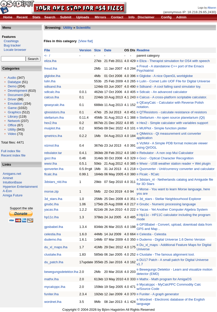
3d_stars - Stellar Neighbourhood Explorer (170, 199)
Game (12, 108)
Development (17, 90)
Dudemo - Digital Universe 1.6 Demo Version (172, 239)
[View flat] (86, 41)
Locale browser (13, 50)
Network (14, 121)
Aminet (8, 178)
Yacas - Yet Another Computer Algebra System (173, 209)
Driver (12, 99)
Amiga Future (13, 195)
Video (12, 134)
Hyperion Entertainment (20, 187)
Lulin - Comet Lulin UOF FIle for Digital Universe (174, 81)
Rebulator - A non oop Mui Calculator (166, 153)
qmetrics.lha (53, 136)
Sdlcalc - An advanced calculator (163, 92)
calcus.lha (51, 97)
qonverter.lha (53, 169)
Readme (143, 50)
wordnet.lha (52, 302)
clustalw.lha (52, 254)
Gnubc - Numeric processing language (167, 204)
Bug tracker (11, 45)
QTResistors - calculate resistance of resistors (173, 112)
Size (97, 50)
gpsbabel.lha (53, 227)
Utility (12, 129)
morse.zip (51, 191)
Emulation (15, 103)
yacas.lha (51, 209)
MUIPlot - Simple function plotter (163, 128)
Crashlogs (10, 41)
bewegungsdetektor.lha (61, 272)
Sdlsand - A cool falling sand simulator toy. (170, 86)
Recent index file (13, 155)
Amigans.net (12, 174)
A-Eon (7, 191)
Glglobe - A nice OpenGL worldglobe (166, 76)
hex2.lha (50, 123)
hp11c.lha (51, 217)
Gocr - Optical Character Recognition (166, 158)
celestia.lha (52, 234)
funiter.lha (51, 294)
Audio (12, 78)
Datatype (14, 82)
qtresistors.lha (54, 112)
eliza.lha (50, 61)
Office (12, 125)
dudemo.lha (53, 239)
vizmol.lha (51, 145)
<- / (47, 55)
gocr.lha (50, 158)
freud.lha (50, 68)
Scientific (83, 27)
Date (107, 50)
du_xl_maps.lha (55, 247)
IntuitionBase (12, 182)
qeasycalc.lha (54, 105)
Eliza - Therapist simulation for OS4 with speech (174, 61)
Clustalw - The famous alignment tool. (167, 254)
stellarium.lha (54, 117)
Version (85, 50)
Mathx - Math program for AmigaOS (165, 279)
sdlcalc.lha (52, 92)
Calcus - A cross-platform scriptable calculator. (173, 97)
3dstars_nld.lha (55, 182)
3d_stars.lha (53, 199)
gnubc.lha (51, 204)
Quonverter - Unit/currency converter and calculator (177, 169)
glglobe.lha (52, 76)
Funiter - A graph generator (159, 294)
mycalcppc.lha (54, 287)
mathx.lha (51, 279)
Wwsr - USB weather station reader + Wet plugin (175, 163)
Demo (12, 86)
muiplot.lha (52, 128)
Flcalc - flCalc (149, 174)
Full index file (10, 151)
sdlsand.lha (52, 86)
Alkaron (211, 7)
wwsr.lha (50, 163)
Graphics (14, 112)
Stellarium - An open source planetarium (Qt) (172, 117)
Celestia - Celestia (152, 234)
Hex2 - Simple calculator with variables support (173, 123)
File (47, 50)
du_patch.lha (53, 262)
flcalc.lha (50, 174)
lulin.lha (49, 81)
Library (13, 116)
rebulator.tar (53, 153)
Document (15, 95)
